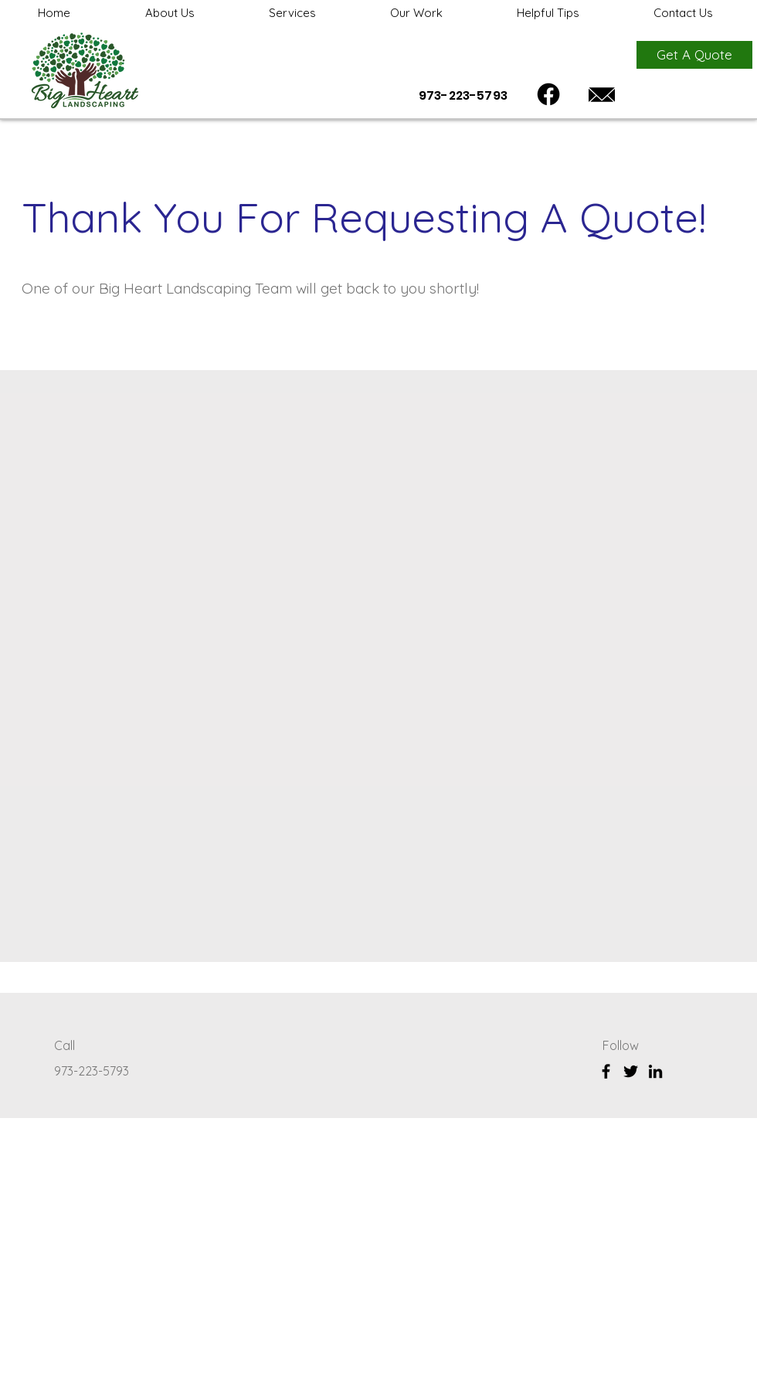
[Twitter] (630, 1071)
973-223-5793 (93, 1071)
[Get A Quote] (694, 55)
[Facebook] (548, 94)
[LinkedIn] (655, 1071)
